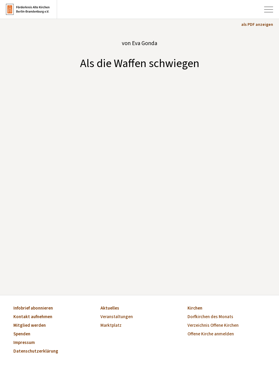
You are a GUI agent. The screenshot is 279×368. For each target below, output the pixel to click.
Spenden (21, 334)
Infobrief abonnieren (33, 308)
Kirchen (194, 308)
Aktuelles (109, 308)
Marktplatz (111, 326)
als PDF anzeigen (257, 25)
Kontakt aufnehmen (32, 317)
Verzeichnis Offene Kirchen (213, 326)
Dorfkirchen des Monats (210, 317)
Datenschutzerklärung (35, 351)
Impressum (24, 343)
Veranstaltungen (116, 317)
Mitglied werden (29, 326)
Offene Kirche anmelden (210, 334)
